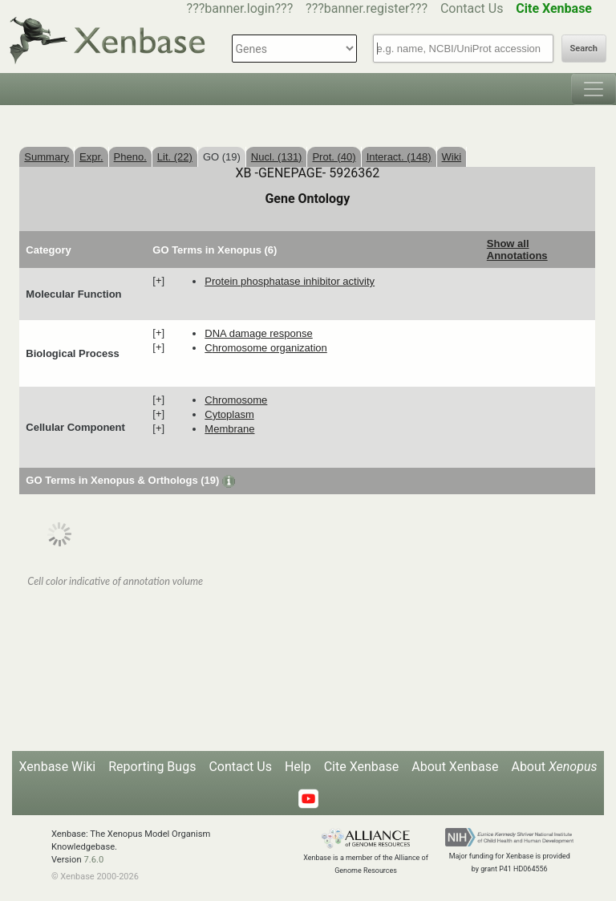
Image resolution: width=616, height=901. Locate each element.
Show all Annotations (517, 249)
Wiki (452, 157)
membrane (229, 429)
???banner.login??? (240, 8)
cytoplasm (229, 414)
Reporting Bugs (152, 766)
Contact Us (472, 8)
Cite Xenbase (361, 766)
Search (584, 48)
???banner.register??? (367, 8)
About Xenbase (454, 766)
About (554, 766)
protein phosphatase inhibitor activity (290, 281)
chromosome (236, 400)
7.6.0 (93, 859)
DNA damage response (258, 333)
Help (298, 766)
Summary (46, 157)
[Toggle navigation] (593, 89)
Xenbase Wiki (57, 766)
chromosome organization (265, 348)
